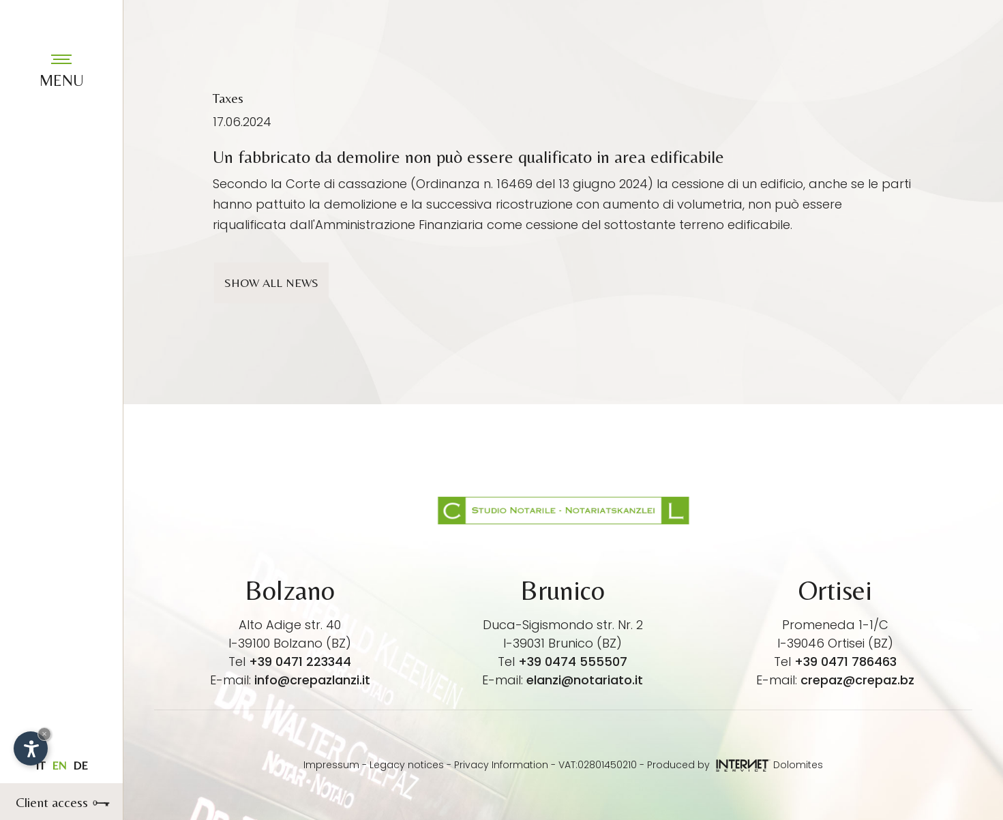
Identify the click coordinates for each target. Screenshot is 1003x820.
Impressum (331, 765)
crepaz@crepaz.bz (857, 679)
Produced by (708, 765)
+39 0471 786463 (845, 661)
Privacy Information (501, 765)
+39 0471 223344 (300, 661)
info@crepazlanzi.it (312, 679)
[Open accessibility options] (31, 748)
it (40, 765)
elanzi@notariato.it (584, 679)
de (80, 765)
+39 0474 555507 (572, 661)
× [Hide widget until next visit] (44, 734)
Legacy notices (407, 765)
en (59, 765)
